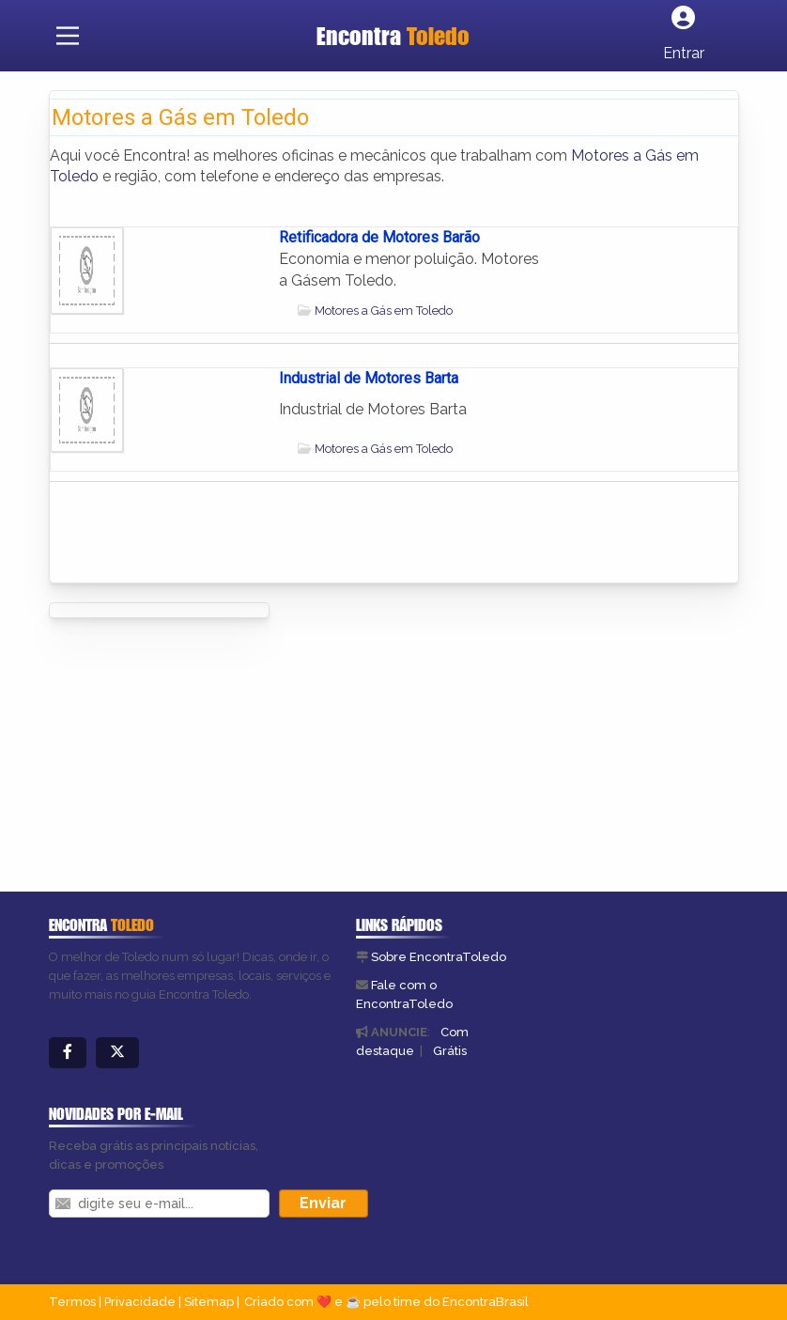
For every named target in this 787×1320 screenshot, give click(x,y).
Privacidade (140, 1302)
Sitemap (209, 1302)
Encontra (393, 36)
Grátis (450, 1051)
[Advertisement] (339, 748)
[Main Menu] (67, 35)
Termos (72, 1302)
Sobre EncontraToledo (438, 957)
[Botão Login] (683, 35)
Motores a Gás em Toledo (384, 310)
